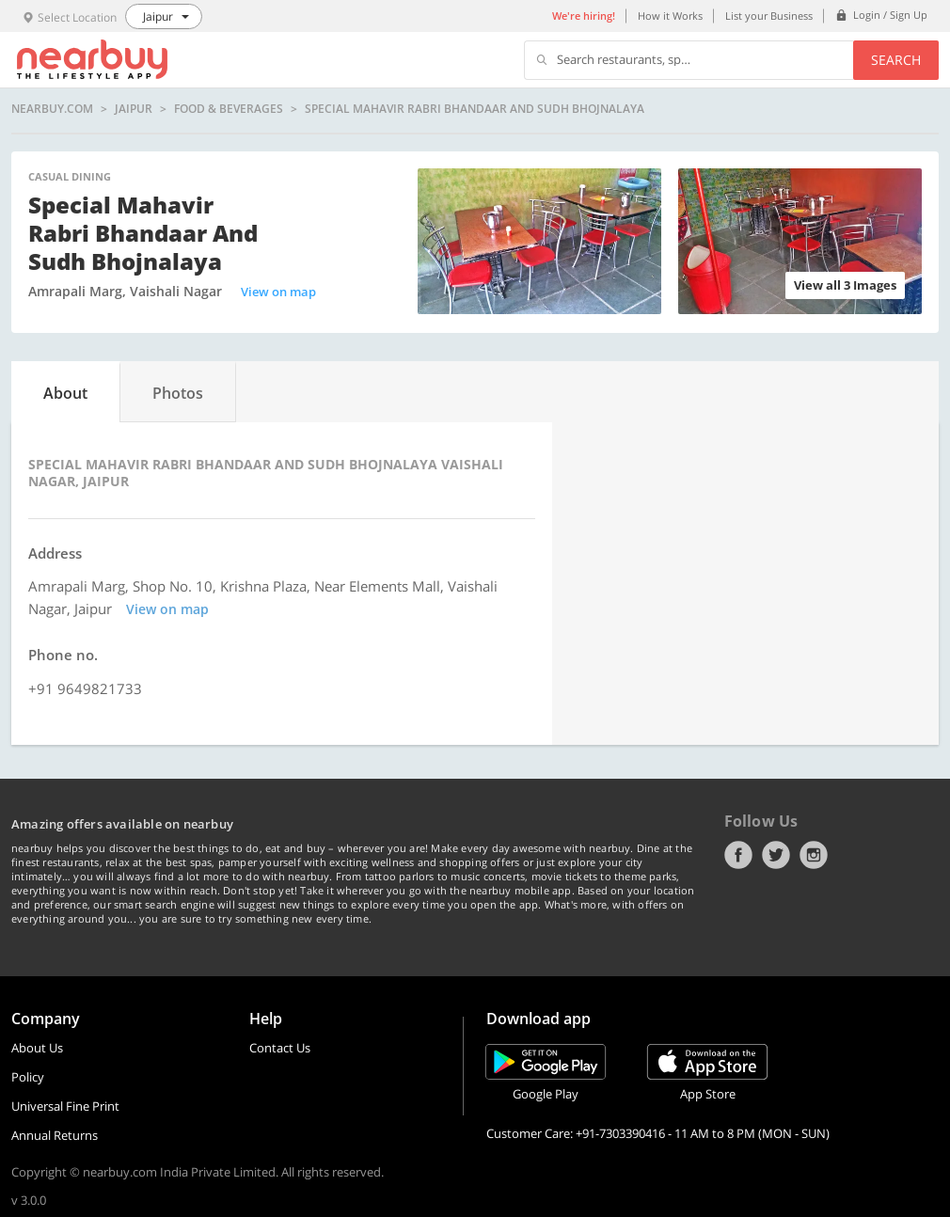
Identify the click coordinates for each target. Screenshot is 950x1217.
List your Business (769, 15)
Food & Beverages (228, 109)
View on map (278, 291)
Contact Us (279, 1047)
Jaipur (133, 109)
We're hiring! (583, 15)
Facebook (738, 855)
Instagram (814, 855)
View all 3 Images (845, 285)
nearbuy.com (52, 109)
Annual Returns (54, 1135)
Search (896, 60)
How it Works (670, 15)
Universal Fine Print (65, 1106)
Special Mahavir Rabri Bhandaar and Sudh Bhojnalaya (474, 109)
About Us (37, 1047)
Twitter (776, 855)
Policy (27, 1076)
